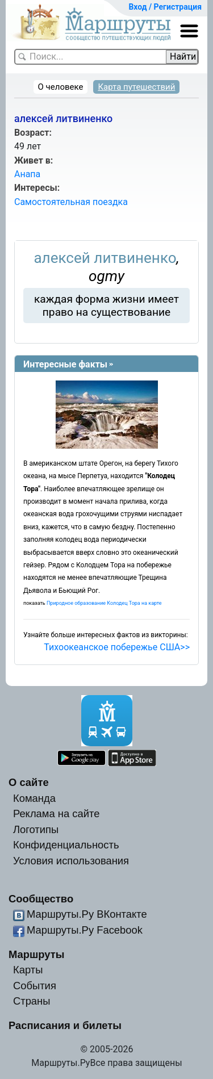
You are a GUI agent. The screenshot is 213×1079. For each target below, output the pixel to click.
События (34, 986)
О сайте (29, 782)
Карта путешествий (136, 87)
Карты (28, 970)
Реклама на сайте (56, 813)
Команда (34, 798)
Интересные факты (65, 364)
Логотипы (36, 829)
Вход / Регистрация (165, 6)
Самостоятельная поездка (71, 201)
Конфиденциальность (66, 845)
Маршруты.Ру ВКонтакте (87, 914)
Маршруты (37, 954)
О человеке (60, 87)
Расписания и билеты (65, 1025)
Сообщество (41, 899)
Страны (32, 1001)
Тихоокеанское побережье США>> (117, 647)
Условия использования (71, 861)
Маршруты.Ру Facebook (85, 930)
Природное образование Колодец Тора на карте (104, 603)
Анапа (27, 174)
